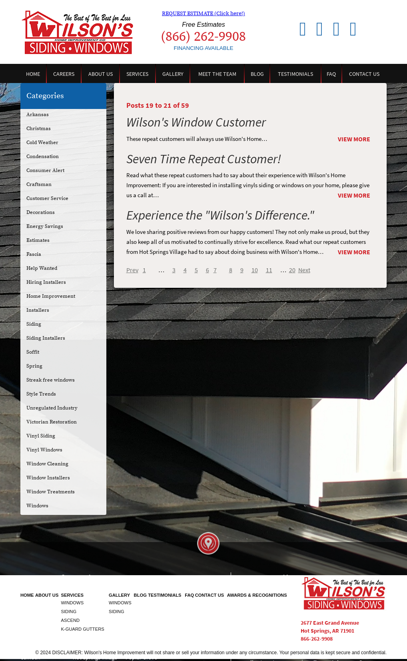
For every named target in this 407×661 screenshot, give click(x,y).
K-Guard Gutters (82, 629)
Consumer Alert (45, 170)
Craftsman (39, 184)
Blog (257, 74)
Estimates (38, 240)
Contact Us (364, 74)
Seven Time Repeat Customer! (203, 158)
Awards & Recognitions (257, 595)
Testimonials (295, 74)
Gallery (173, 74)
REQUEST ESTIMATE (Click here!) (203, 13)
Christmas (38, 128)
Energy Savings (44, 226)
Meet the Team (217, 74)
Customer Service (47, 198)
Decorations (40, 212)
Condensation (42, 156)
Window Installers (48, 478)
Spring (34, 366)
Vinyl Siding (40, 436)
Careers (63, 74)
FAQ (331, 74)
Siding (33, 324)
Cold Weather (42, 142)
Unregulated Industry (52, 408)
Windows (37, 506)
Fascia (33, 254)
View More (354, 139)
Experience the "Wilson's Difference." (220, 215)
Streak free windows (50, 380)
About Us (100, 74)
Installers (37, 310)
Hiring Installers (46, 282)
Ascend (70, 620)
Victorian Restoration (51, 422)
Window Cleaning (47, 464)
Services (137, 74)
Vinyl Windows (44, 450)
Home (33, 74)
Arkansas (37, 114)
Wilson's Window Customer (196, 122)
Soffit (32, 352)
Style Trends (41, 394)
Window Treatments (50, 492)
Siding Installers (45, 338)
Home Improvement (50, 296)
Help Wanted (41, 268)
